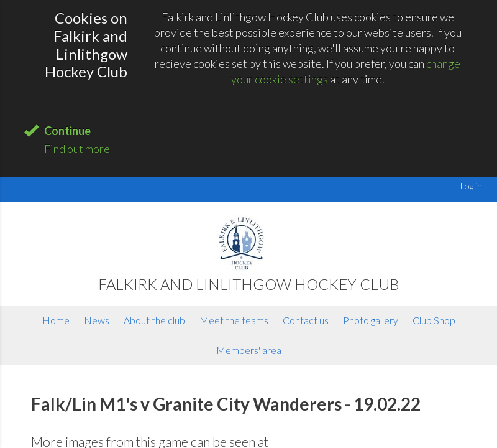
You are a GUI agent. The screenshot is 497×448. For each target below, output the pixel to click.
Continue (67, 131)
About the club (154, 320)
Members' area (248, 350)
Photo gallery (370, 320)
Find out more (77, 149)
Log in (471, 185)
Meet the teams (233, 320)
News (96, 320)
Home (56, 320)
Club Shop (434, 320)
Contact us (306, 320)
